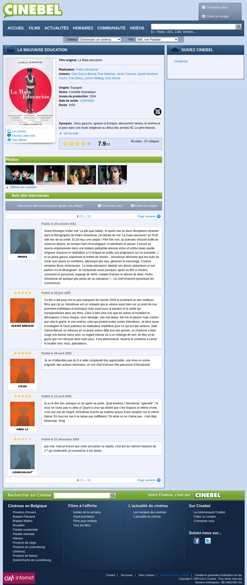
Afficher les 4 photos (20, 187)
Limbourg (19, 551)
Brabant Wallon (23, 521)
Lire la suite (71, 133)
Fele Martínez (106, 74)
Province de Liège (24, 542)
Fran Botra (75, 78)
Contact (110, 575)
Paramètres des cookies (174, 575)
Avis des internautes (27, 196)
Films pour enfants (85, 521)
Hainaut (18, 538)
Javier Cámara (126, 74)
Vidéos (137, 28)
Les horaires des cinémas (149, 512)
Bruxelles (19, 525)
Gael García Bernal (83, 74)
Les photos (19, 131)
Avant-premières (83, 516)
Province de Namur (25, 555)
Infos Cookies (146, 575)
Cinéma (72, 39)
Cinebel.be (180, 61)
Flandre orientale (23, 534)
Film (131, 39)
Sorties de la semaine (87, 512)
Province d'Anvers (24, 512)
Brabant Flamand (24, 516)
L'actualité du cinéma (146, 516)
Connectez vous (217, 7)
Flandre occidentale (25, 529)
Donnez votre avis (23, 135)
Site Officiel (19, 140)
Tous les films (81, 525)
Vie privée (127, 575)
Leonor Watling (93, 78)
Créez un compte (218, 16)
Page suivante (146, 216)
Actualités (56, 28)
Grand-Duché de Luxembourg (32, 560)
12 (88, 216)
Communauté (111, 28)
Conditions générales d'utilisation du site (218, 575)
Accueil (16, 28)
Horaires (83, 28)
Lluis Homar (113, 78)
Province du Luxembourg (29, 547)
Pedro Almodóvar (87, 69)
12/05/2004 (87, 100)
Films (34, 28)
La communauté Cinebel (209, 512)
